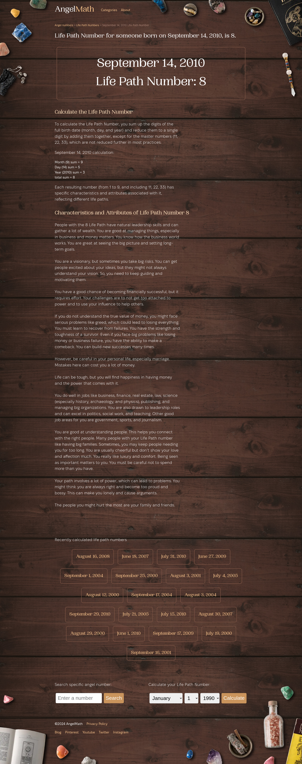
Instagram (120, 732)
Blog (58, 732)
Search (114, 698)
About (125, 10)
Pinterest (72, 732)
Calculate (234, 698)
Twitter (104, 732)
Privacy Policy (96, 724)
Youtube (88, 732)
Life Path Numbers (87, 25)
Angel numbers (64, 25)
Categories (109, 10)
